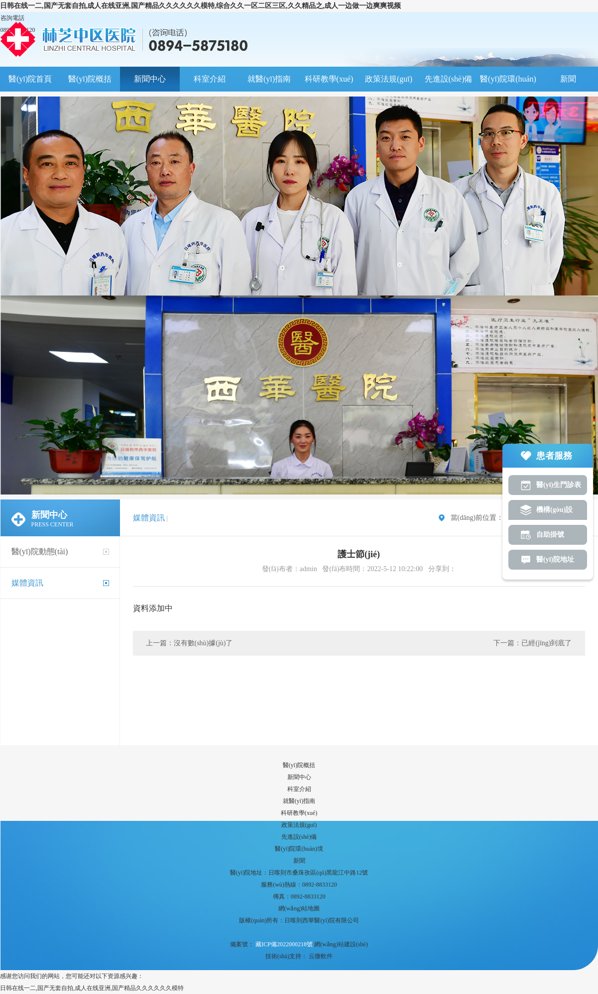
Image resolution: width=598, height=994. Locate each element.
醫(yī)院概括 (90, 79)
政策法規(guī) (388, 79)
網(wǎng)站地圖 (299, 908)
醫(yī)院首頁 (30, 79)
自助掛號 (550, 534)
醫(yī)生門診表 (558, 485)
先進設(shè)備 (449, 79)
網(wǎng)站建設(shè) (341, 944)
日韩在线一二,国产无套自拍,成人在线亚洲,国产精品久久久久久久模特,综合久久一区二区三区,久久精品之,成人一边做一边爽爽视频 (200, 5)
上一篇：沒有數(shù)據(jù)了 (189, 643)
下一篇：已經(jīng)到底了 (532, 643)
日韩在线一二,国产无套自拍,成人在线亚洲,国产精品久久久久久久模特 (92, 988)
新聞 (568, 79)
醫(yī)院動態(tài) (39, 551)
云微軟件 (321, 956)
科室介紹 (210, 79)
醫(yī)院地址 (555, 559)
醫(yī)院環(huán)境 (508, 83)
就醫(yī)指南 (269, 79)
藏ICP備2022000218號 (283, 944)
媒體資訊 (27, 583)
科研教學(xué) (329, 79)
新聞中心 (150, 79)
